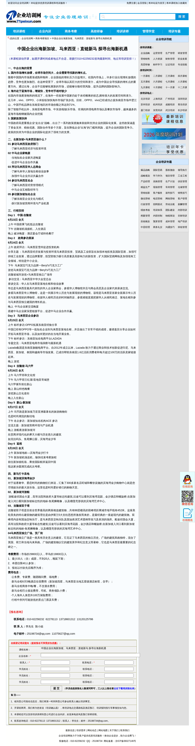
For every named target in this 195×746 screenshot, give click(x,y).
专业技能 (182, 64)
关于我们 (114, 730)
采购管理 (157, 181)
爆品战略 (145, 170)
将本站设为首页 (157, 3)
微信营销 (145, 198)
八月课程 (182, 81)
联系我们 (124, 730)
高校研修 (97, 31)
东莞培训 (157, 110)
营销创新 (145, 193)
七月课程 (170, 81)
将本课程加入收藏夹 (176, 3)
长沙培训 (182, 110)
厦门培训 (145, 110)
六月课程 (157, 81)
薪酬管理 (182, 204)
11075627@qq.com (63, 633)
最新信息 (70, 730)
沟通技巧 (170, 227)
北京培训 (145, 98)
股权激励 (170, 170)
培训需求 (81, 730)
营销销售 (145, 59)
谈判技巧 (170, 193)
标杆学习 (157, 64)
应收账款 (145, 221)
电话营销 (157, 198)
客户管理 (182, 198)
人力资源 (157, 59)
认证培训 (170, 64)
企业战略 (145, 53)
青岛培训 (182, 104)
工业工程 (182, 175)
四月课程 (182, 76)
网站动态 (92, 730)
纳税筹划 (170, 215)
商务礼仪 (157, 227)
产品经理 (145, 181)
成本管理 (170, 221)
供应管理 (182, 181)
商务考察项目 (42, 38)
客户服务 (157, 193)
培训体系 (157, 210)
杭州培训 (157, 104)
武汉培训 (170, 110)
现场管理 (157, 187)
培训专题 (174, 31)
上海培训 (157, 98)
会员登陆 (142, 3)
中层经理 (145, 227)
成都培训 (170, 104)
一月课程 (145, 76)
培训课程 (19, 31)
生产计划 (170, 181)
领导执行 (182, 170)
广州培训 (170, 98)
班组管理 (182, 227)
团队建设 (170, 210)
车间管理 (170, 187)
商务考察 (71, 31)
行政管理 (145, 204)
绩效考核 (145, 210)
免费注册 (131, 3)
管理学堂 (148, 31)
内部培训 (182, 210)
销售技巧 (182, 193)
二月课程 (157, 76)
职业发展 (182, 59)
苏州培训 (145, 104)
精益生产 (145, 187)
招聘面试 (157, 204)
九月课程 (145, 87)
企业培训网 (27, 38)
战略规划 (145, 175)
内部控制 (157, 215)
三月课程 (170, 76)
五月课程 (145, 81)
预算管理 (157, 221)
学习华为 (157, 175)
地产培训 (182, 221)
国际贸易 (120, 251)
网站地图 (103, 730)
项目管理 (170, 175)
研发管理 (182, 53)
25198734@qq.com (38, 633)
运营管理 (157, 53)
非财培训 (182, 215)
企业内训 (45, 31)
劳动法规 (170, 204)
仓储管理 (182, 187)
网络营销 (170, 198)
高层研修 (145, 64)
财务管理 (170, 59)
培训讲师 (123, 31)
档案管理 (145, 215)
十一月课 (170, 87)
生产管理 (170, 53)
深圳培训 (182, 98)
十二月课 (182, 87)
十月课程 (157, 87)
